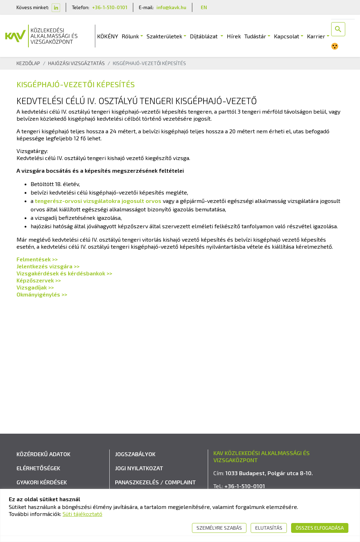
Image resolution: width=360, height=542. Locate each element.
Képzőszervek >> (39, 280)
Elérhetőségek (38, 468)
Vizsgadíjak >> (35, 287)
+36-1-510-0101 (109, 7)
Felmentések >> (37, 259)
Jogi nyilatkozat (139, 468)
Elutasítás (268, 528)
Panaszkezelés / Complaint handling (155, 486)
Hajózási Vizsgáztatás (76, 63)
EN (204, 7)
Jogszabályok (135, 454)
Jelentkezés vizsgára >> (48, 266)
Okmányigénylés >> (42, 294)
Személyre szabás (219, 528)
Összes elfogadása (320, 528)
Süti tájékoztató (82, 513)
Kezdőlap (28, 63)
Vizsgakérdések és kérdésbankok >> (64, 273)
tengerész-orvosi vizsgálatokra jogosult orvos (98, 200)
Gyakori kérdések (42, 482)
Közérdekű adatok (43, 454)
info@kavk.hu (171, 7)
